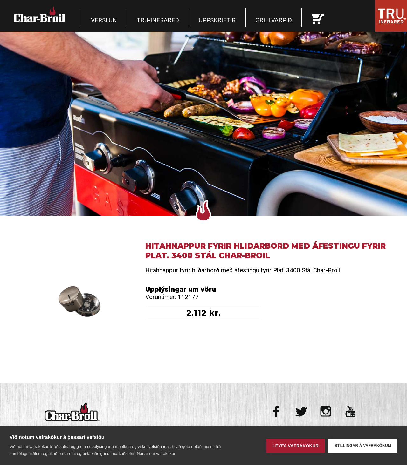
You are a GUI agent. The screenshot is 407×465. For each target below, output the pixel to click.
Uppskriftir (217, 20)
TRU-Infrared (158, 20)
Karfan (318, 17)
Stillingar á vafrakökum (363, 445)
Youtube (350, 411)
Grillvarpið (273, 20)
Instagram (326, 411)
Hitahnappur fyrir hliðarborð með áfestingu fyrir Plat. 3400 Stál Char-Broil (74, 300)
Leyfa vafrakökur (295, 445)
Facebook (277, 411)
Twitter (301, 411)
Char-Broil (40, 14)
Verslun (104, 20)
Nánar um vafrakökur (156, 453)
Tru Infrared (391, 16)
